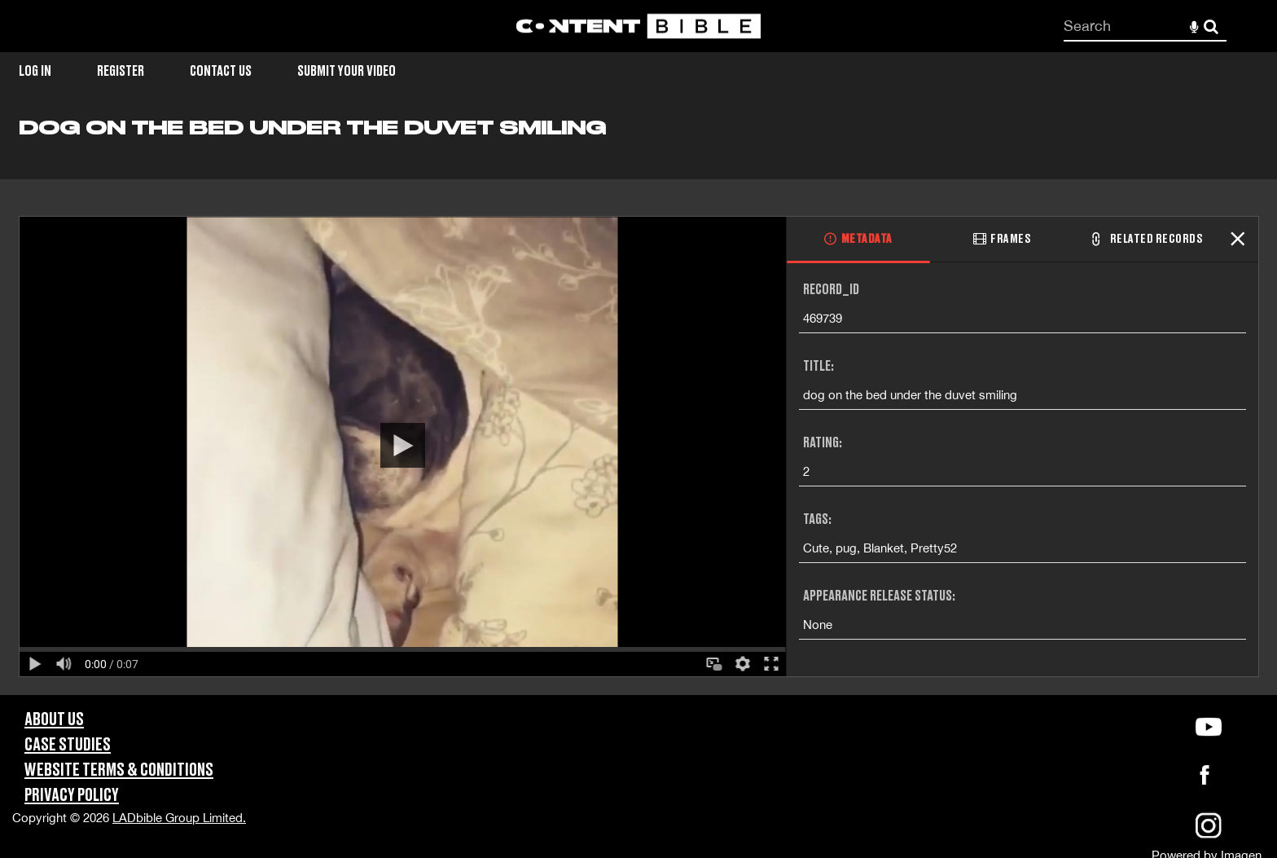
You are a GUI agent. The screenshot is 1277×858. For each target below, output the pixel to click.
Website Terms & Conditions (118, 770)
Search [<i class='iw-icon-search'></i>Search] (1211, 25)
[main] (638, 405)
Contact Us (221, 71)
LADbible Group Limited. (179, 818)
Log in (35, 71)
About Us (54, 719)
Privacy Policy (71, 795)
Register (120, 71)
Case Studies (67, 745)
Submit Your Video (346, 71)
